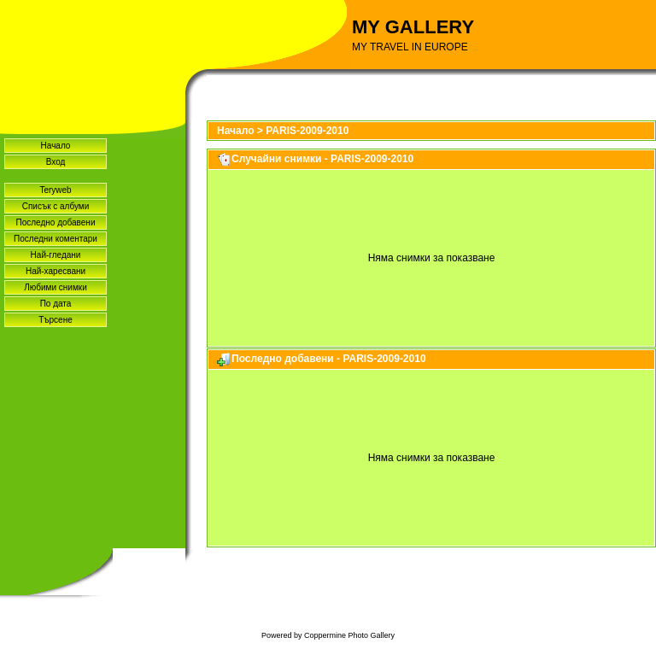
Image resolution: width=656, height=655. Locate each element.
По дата (56, 303)
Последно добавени (56, 222)
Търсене (55, 320)
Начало (56, 145)
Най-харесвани (55, 271)
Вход (56, 162)
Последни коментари (55, 238)
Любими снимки (55, 287)
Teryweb (55, 190)
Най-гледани (56, 255)
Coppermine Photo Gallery (349, 635)
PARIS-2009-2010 (307, 131)
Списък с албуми (56, 206)
